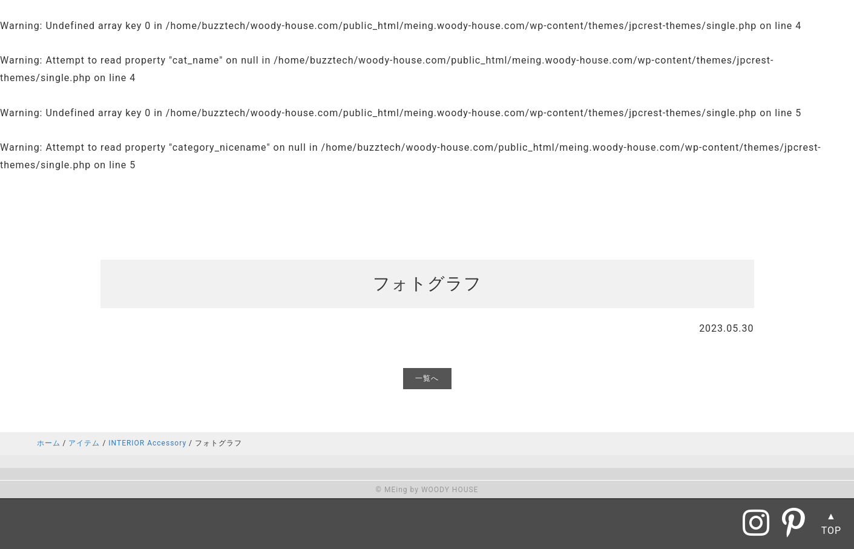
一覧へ (427, 378)
